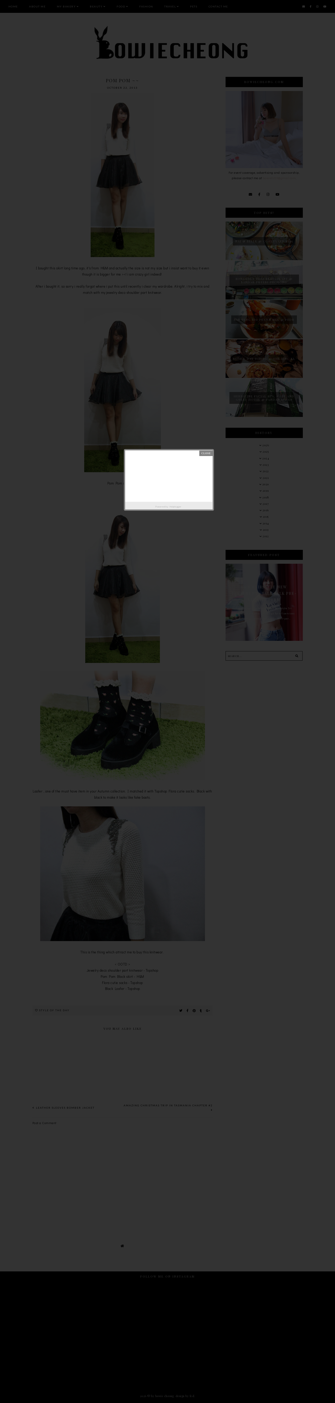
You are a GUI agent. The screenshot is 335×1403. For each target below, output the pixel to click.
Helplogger (175, 506)
